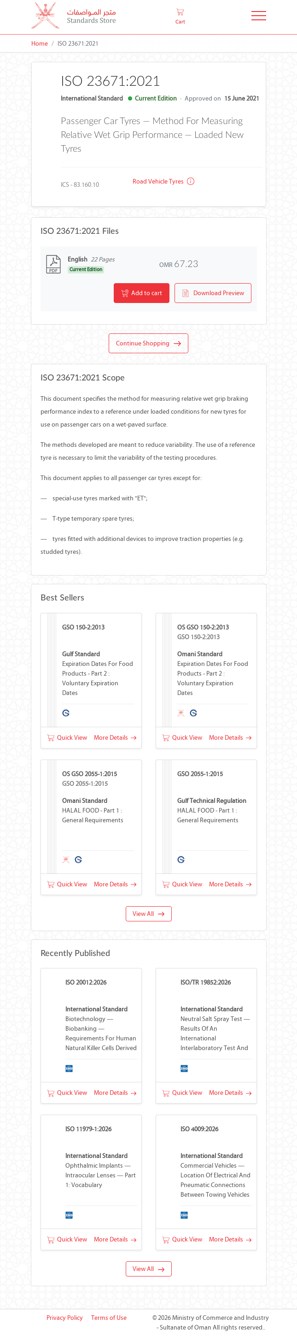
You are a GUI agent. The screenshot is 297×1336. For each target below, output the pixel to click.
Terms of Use (109, 1318)
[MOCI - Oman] (73, 17)
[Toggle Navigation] (258, 17)
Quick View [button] (67, 738)
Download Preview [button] (213, 293)
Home (39, 44)
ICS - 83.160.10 (80, 185)
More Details (115, 738)
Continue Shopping (148, 343)
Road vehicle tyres (163, 181)
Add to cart (141, 293)
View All (148, 914)
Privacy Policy (65, 1318)
